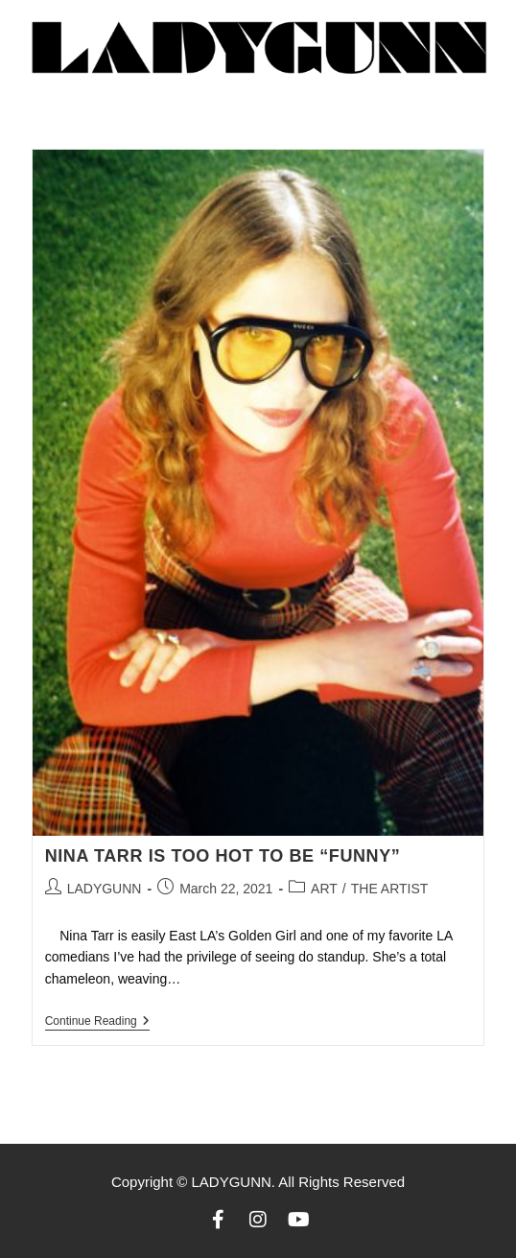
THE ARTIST (390, 888)
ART (324, 888)
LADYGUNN (104, 888)
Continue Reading (97, 1021)
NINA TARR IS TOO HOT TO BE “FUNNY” (223, 856)
